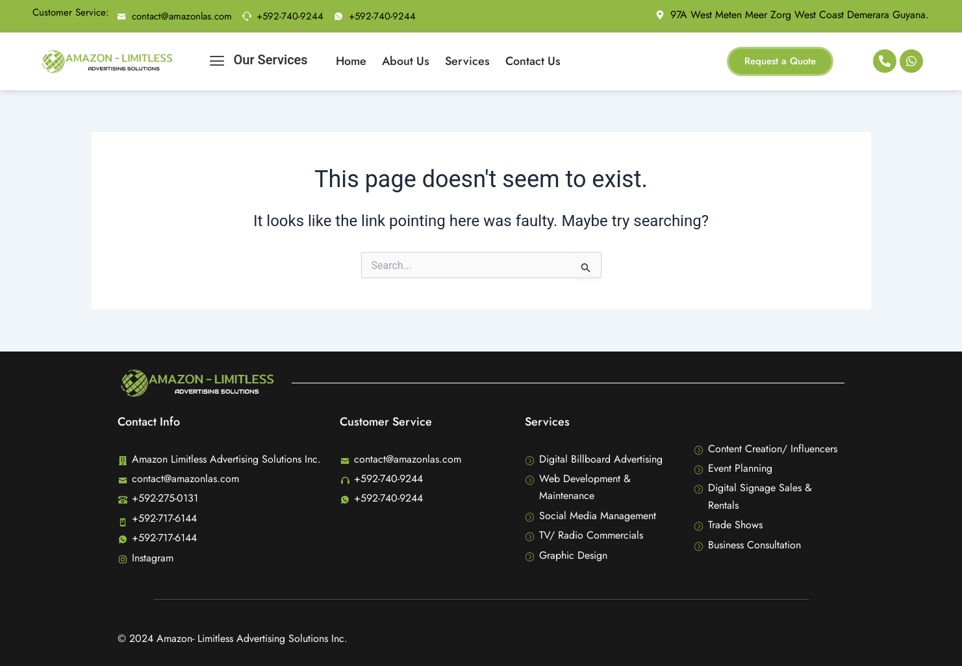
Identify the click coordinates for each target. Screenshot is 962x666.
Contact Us (533, 61)
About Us (405, 61)
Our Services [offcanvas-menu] (258, 61)
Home (351, 61)
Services (467, 61)
